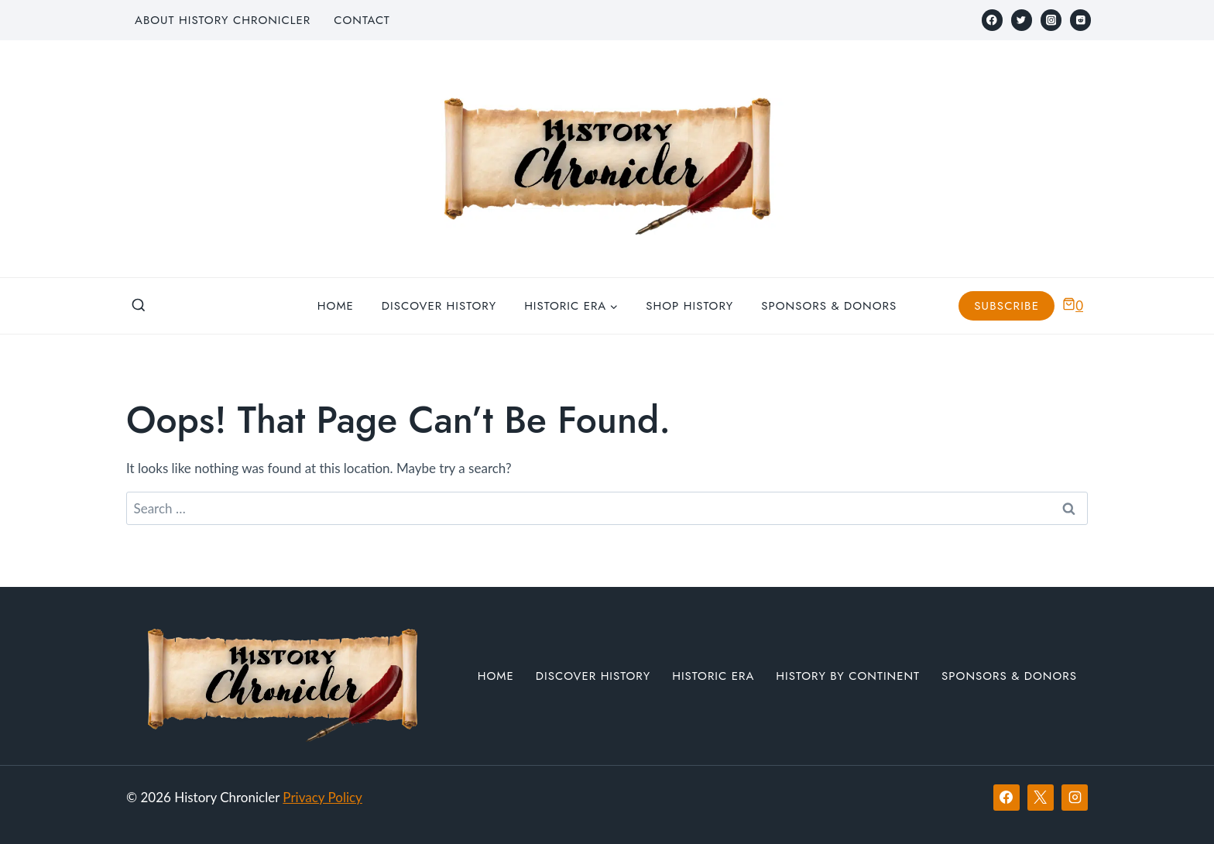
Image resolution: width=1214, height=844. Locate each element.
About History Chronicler (222, 20)
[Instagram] (1051, 19)
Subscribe (1006, 305)
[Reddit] (1080, 19)
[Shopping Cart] (1072, 305)
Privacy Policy (322, 797)
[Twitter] (1021, 19)
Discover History (439, 305)
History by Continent (848, 675)
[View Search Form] (138, 306)
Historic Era (713, 675)
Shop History (689, 305)
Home (335, 305)
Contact (361, 20)
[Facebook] (992, 19)
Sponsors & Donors (829, 305)
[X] (1040, 797)
